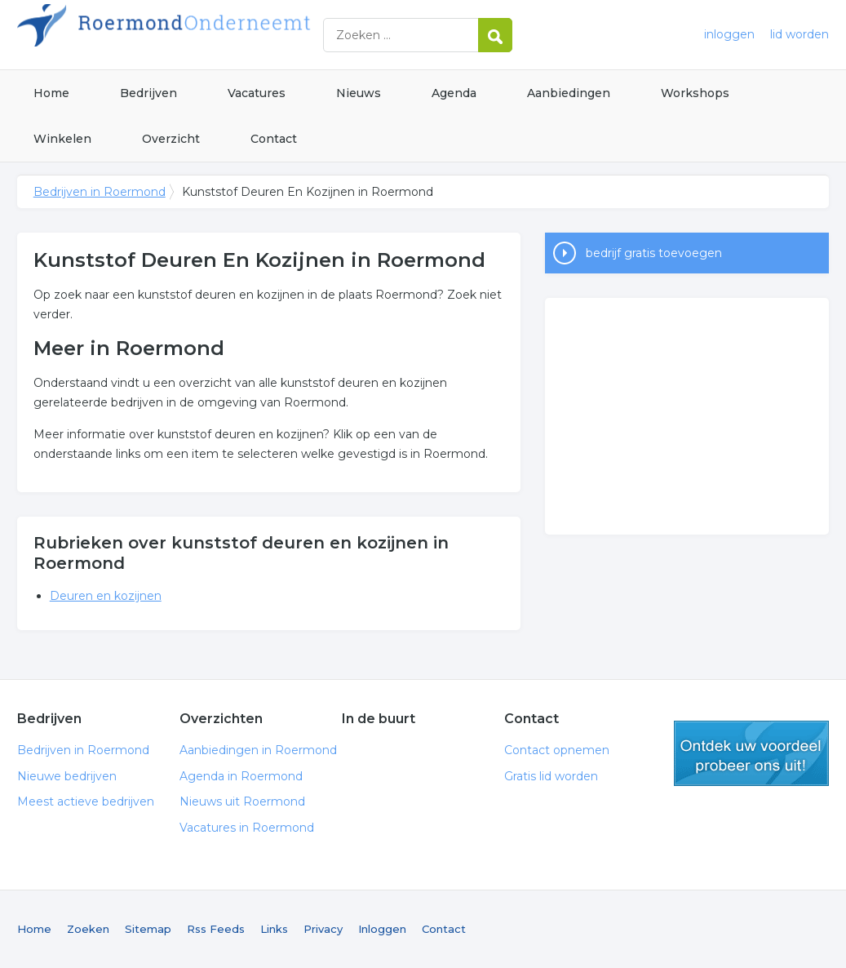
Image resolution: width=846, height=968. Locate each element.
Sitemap (148, 928)
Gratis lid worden (551, 776)
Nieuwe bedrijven (67, 776)
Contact (273, 138)
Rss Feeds (216, 928)
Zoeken (88, 928)
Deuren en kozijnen (106, 595)
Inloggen (382, 928)
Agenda (454, 93)
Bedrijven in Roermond (221, 34)
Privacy (323, 928)
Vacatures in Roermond (246, 827)
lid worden (799, 34)
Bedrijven (148, 93)
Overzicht (171, 138)
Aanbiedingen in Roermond (258, 750)
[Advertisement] (687, 416)
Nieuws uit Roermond (242, 801)
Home (51, 93)
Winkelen (62, 138)
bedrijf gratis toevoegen (654, 253)
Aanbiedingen (568, 93)
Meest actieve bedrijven (85, 801)
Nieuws (358, 93)
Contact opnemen (556, 750)
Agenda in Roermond (241, 776)
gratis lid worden (751, 753)
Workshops (695, 93)
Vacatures (257, 93)
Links (274, 928)
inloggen (729, 34)
